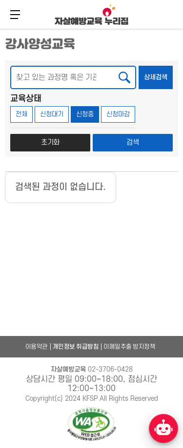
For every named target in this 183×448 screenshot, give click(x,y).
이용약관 (36, 346)
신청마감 (118, 114)
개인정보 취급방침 (76, 346)
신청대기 (51, 114)
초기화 (50, 142)
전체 (21, 114)
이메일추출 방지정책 (129, 346)
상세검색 (158, 73)
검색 (132, 142)
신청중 (85, 114)
